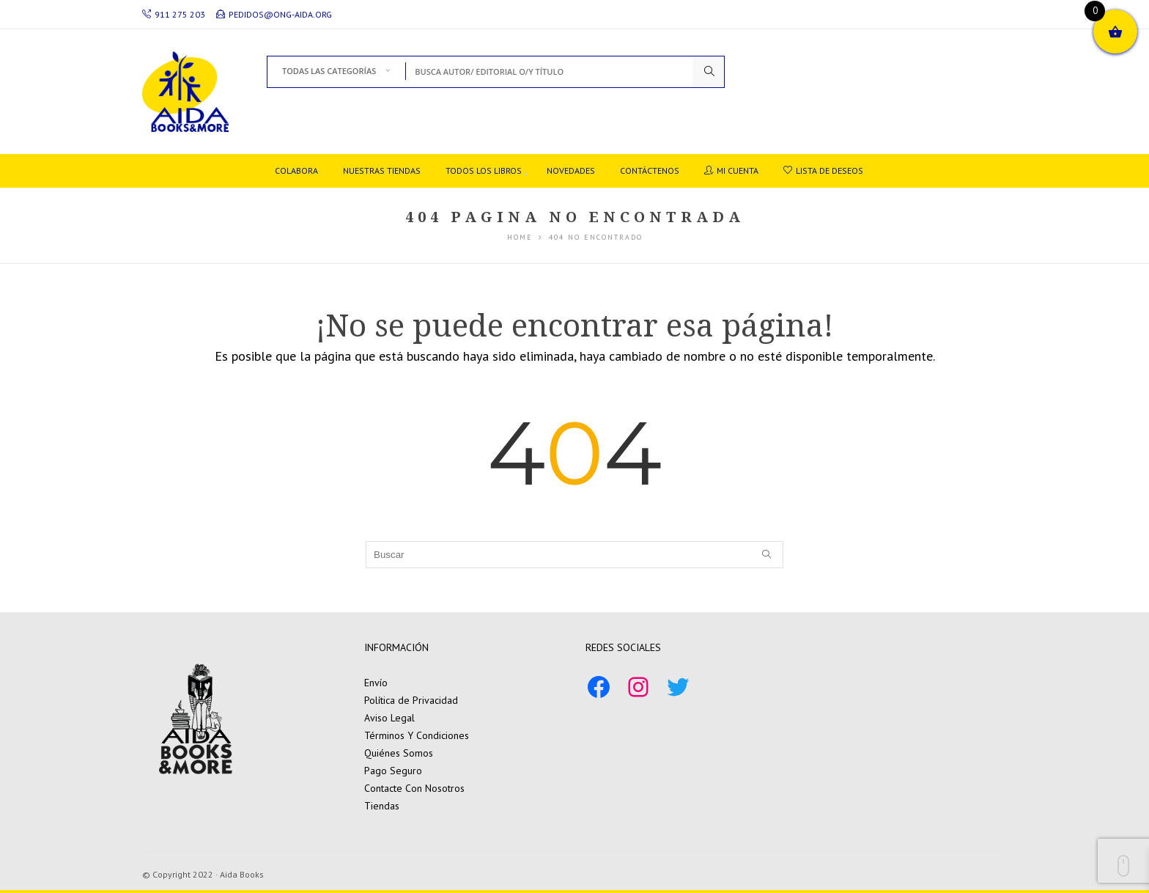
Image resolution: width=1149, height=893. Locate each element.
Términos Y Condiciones (416, 735)
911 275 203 (173, 14)
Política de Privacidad (411, 700)
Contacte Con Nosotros (414, 788)
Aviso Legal (389, 717)
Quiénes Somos (398, 753)
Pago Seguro (393, 770)
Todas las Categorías (329, 70)
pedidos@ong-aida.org (274, 14)
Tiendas (381, 805)
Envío (376, 682)
